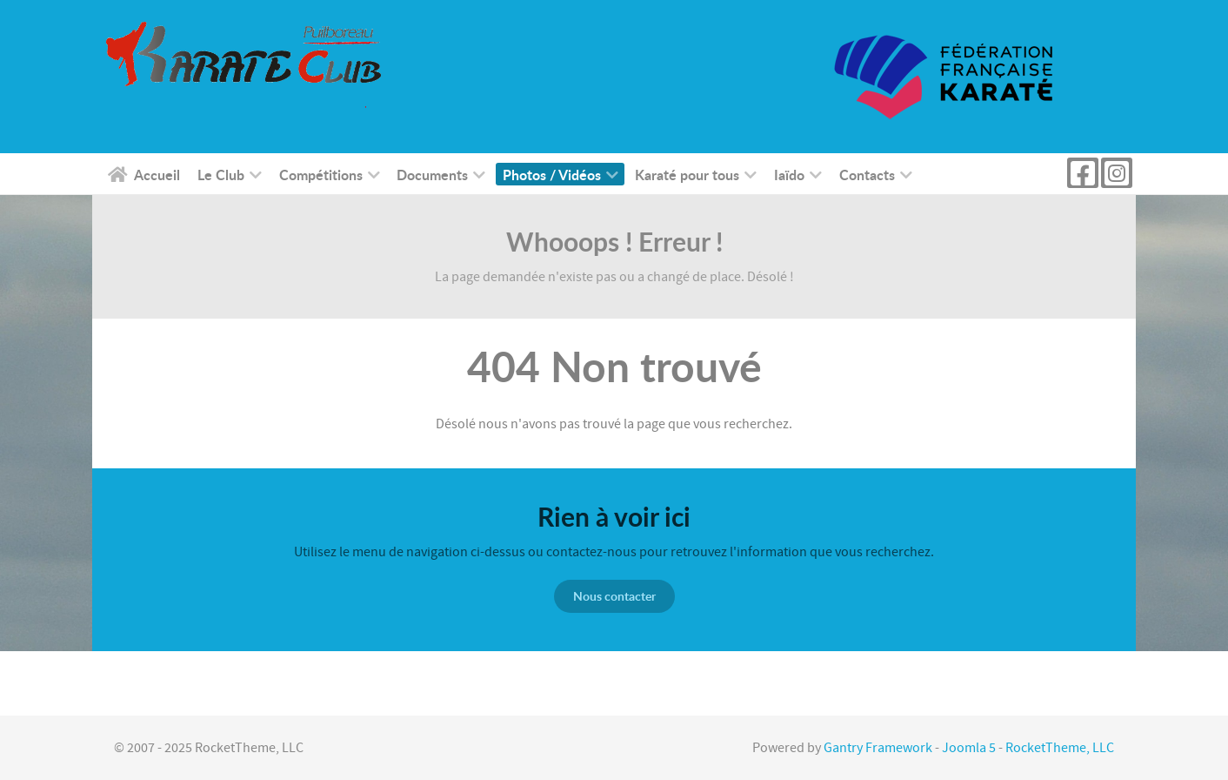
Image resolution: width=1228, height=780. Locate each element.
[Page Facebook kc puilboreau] (1082, 173)
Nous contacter (614, 595)
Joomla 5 (969, 748)
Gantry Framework (878, 748)
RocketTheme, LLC (1059, 748)
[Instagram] (1116, 173)
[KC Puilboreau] (264, 64)
